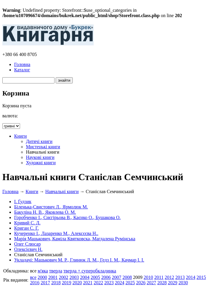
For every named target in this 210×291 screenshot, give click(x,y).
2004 (85, 277)
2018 (56, 282)
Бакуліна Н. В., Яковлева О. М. (45, 212)
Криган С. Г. (26, 228)
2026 (140, 282)
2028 (162, 282)
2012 (169, 277)
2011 (158, 277)
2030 (183, 282)
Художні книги (41, 162)
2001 (53, 277)
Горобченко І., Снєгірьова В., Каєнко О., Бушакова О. (67, 217)
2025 (130, 282)
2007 (116, 277)
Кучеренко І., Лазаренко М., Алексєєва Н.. (56, 233)
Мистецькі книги (43, 146)
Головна (22, 64)
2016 (34, 282)
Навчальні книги (62, 191)
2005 (95, 277)
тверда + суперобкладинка (89, 270)
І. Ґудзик (23, 201)
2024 (119, 282)
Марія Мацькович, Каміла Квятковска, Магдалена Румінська (74, 238)
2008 (127, 277)
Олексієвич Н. (28, 249)
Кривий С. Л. (27, 222)
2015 (201, 277)
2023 (109, 282)
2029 (172, 282)
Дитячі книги (39, 141)
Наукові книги (40, 157)
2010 (148, 277)
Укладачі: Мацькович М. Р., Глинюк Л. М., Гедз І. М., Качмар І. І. (79, 259)
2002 (63, 277)
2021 (87, 282)
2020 (77, 282)
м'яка (43, 270)
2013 (180, 277)
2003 (74, 277)
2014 (190, 277)
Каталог (22, 69)
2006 (106, 277)
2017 (45, 282)
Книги (20, 136)
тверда (55, 270)
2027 (151, 282)
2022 (98, 282)
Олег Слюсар (27, 243)
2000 (42, 277)
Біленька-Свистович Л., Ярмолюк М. (51, 206)
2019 (66, 282)
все (33, 277)
